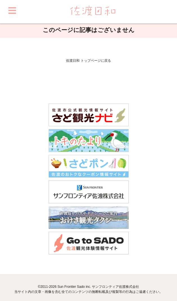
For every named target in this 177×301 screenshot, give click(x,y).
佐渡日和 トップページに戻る (88, 61)
